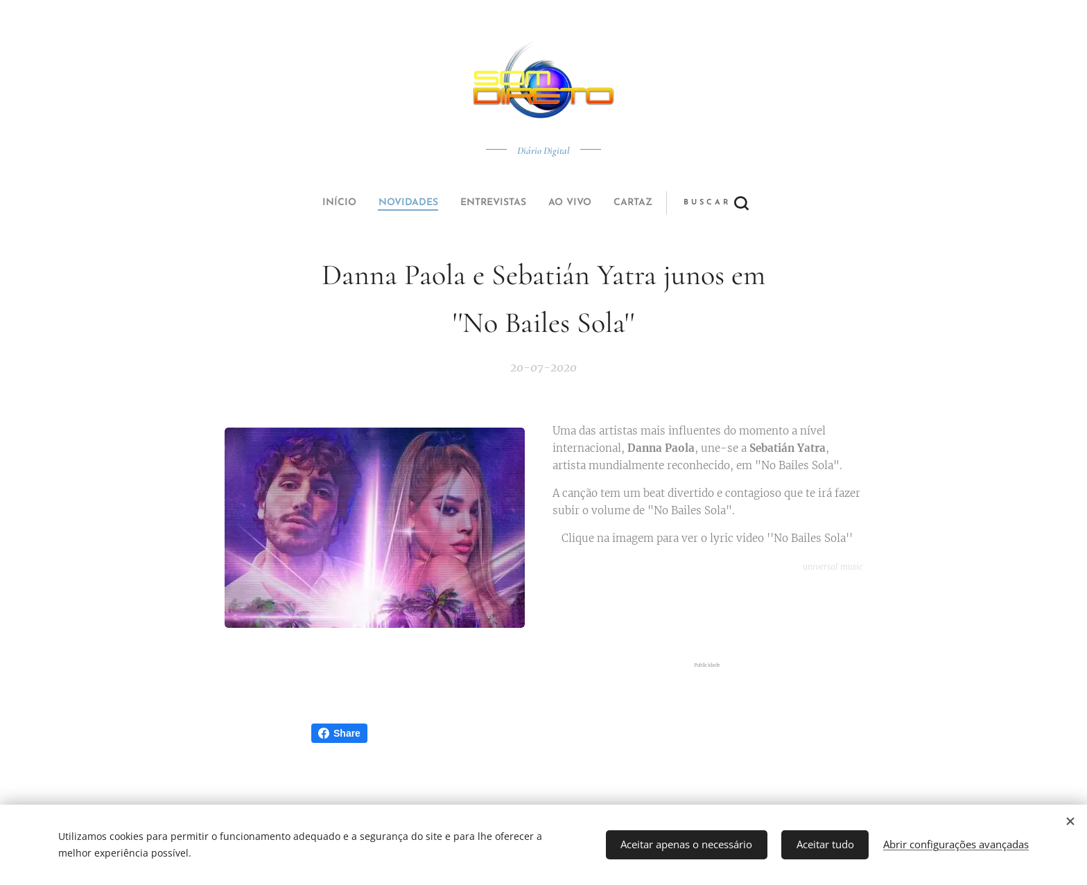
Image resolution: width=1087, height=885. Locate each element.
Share (339, 733)
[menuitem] (448, 203)
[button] (595, 203)
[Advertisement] (715, 618)
